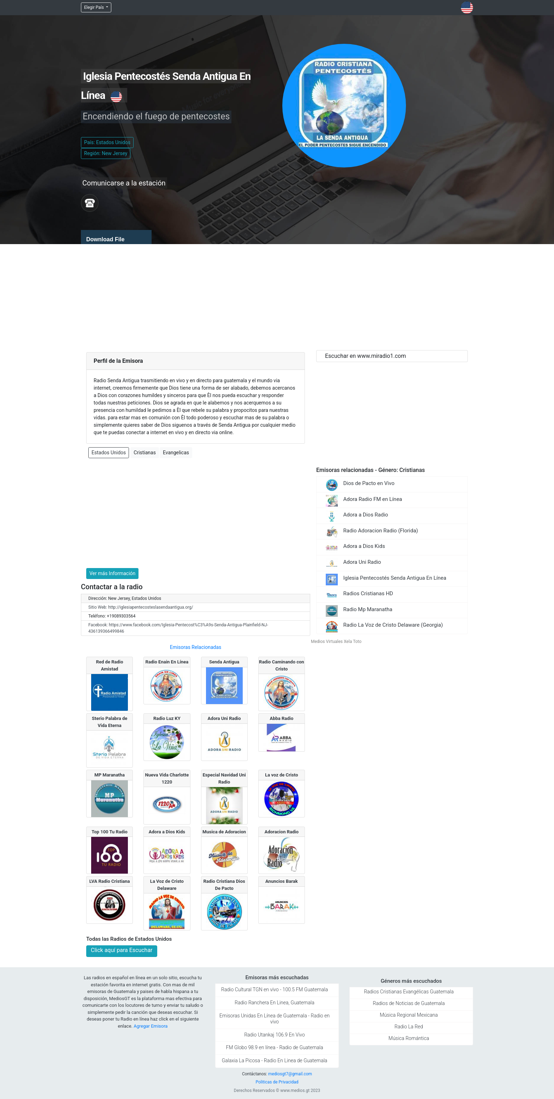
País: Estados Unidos (107, 142)
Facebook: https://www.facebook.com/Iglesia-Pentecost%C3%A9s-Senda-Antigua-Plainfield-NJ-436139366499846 (178, 628)
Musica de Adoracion (224, 831)
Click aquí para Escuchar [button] (122, 950)
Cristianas (145, 452)
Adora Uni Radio (224, 718)
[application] (116, 237)
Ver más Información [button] (112, 573)
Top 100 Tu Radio (110, 831)
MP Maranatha (109, 775)
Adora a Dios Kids (167, 831)
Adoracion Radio (282, 831)
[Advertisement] (277, 297)
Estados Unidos (109, 452)
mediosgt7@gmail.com (290, 1073)
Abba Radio (281, 718)
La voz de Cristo (281, 775)
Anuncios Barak (281, 881)
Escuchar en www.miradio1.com (365, 356)
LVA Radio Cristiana (109, 881)
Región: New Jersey (105, 153)
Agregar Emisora (150, 1026)
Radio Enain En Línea (166, 661)
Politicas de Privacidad (276, 1082)
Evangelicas (176, 452)
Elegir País (94, 7)
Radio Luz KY (167, 718)
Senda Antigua (224, 661)
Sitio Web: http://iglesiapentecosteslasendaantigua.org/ (140, 607)
